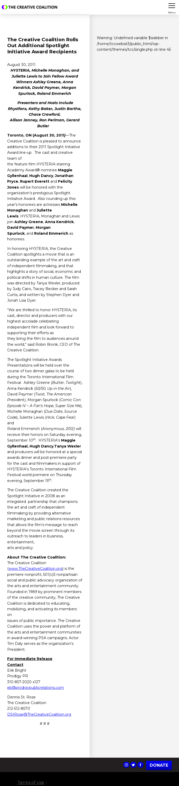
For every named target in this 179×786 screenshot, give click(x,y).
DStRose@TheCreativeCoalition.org (39, 714)
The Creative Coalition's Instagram (126, 765)
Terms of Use (30, 782)
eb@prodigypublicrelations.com (35, 687)
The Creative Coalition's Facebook (140, 765)
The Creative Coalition (30, 7)
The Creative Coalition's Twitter (133, 765)
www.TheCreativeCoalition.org (35, 568)
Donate (159, 765)
